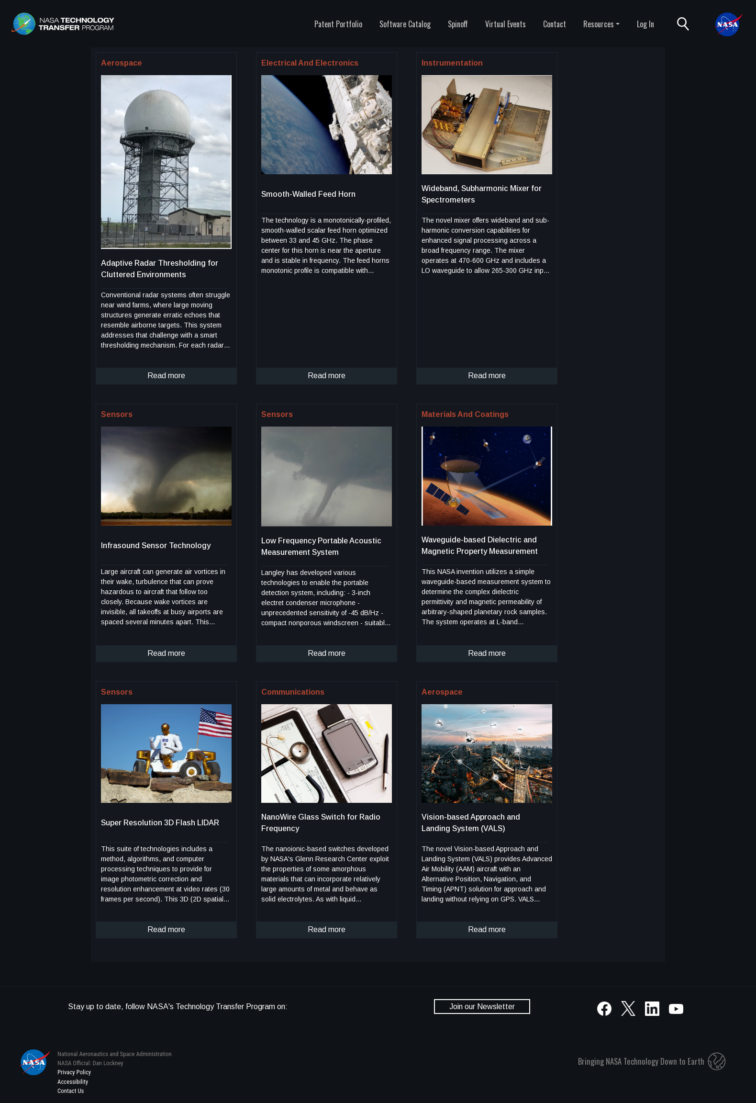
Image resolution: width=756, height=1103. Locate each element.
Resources (598, 24)
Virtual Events (505, 24)
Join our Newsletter (482, 1006)
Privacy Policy (74, 1072)
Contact (554, 24)
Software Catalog (405, 24)
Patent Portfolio (338, 24)
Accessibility (72, 1081)
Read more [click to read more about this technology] (166, 375)
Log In (645, 24)
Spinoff (458, 24)
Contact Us (70, 1090)
